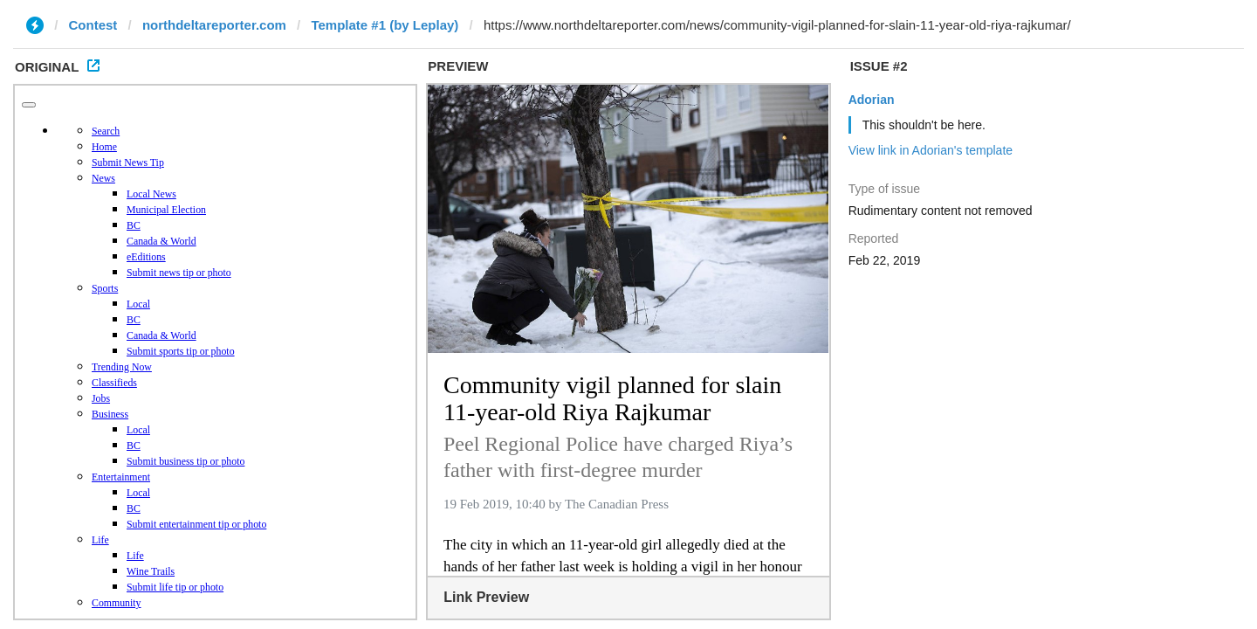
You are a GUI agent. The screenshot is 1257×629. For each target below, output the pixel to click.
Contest (93, 24)
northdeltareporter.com (214, 24)
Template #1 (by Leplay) (384, 24)
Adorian (871, 100)
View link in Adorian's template (930, 150)
